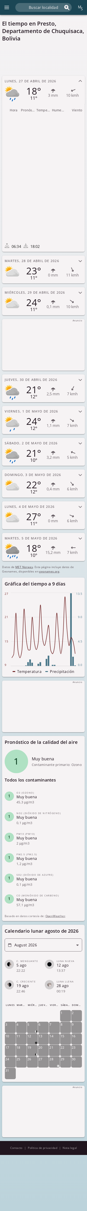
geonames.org (49, 571)
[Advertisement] (43, 58)
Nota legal (70, 1148)
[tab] (43, 90)
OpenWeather (55, 916)
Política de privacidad (42, 1148)
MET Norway (24, 567)
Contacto (16, 1148)
